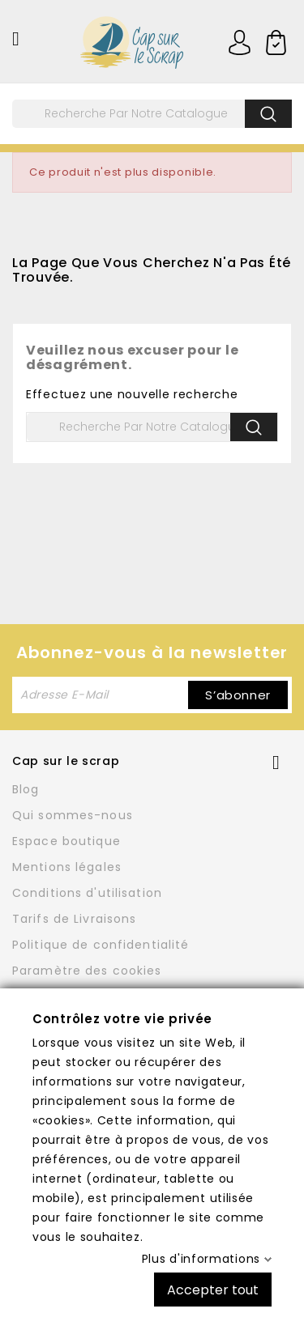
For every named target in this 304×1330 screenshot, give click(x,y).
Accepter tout (213, 1289)
